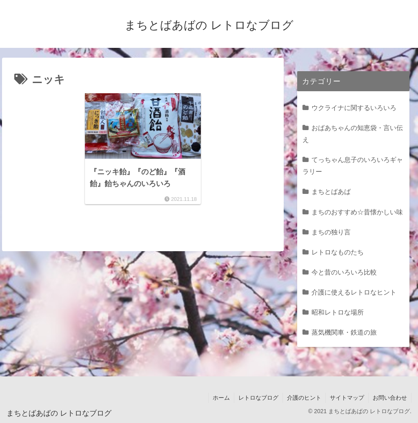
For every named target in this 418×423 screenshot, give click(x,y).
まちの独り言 (331, 232)
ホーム (221, 397)
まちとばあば (331, 191)
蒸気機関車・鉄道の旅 (344, 332)
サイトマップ (347, 397)
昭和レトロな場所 (337, 312)
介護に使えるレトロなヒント (353, 292)
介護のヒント (304, 397)
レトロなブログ (258, 397)
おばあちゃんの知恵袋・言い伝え (352, 133)
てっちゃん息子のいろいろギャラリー (352, 165)
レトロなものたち (337, 252)
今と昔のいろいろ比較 (344, 272)
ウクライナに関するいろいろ (353, 107)
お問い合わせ (390, 397)
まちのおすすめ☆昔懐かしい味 (357, 212)
